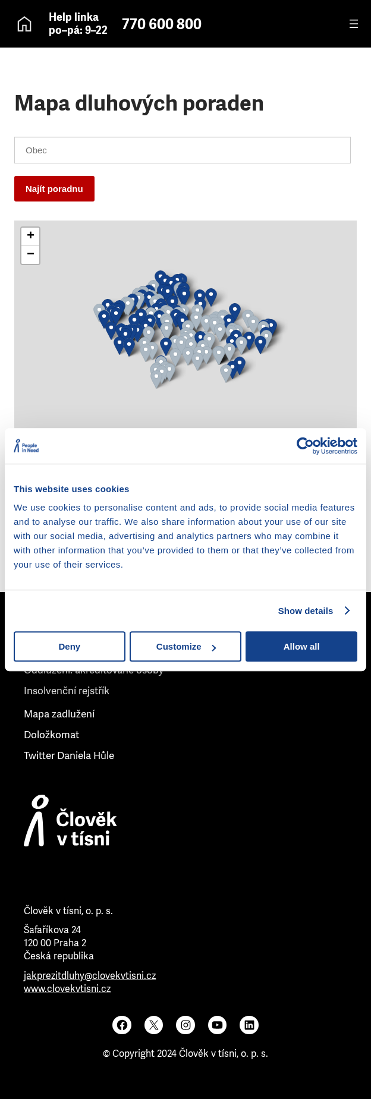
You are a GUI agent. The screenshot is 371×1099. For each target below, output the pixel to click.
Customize (186, 646)
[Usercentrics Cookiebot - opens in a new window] (305, 446)
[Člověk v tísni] (185, 834)
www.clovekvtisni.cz (67, 989)
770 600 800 (162, 24)
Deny (69, 646)
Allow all (302, 646)
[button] (116, 316)
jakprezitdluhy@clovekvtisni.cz (90, 975)
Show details (306, 611)
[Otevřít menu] (354, 24)
